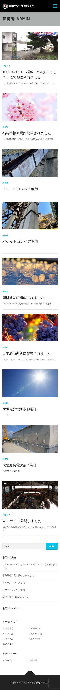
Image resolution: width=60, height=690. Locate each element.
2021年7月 (7, 628)
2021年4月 (35, 628)
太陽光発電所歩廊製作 (19, 409)
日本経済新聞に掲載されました (26, 353)
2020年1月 (7, 643)
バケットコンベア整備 (20, 241)
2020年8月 (7, 638)
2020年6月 (35, 638)
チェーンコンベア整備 (20, 188)
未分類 (5, 127)
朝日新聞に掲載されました (23, 297)
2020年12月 (36, 633)
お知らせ (6, 66)
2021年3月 (7, 633)
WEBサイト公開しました (22, 520)
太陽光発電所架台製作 (19, 464)
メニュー (55, 6)
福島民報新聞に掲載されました (26, 132)
